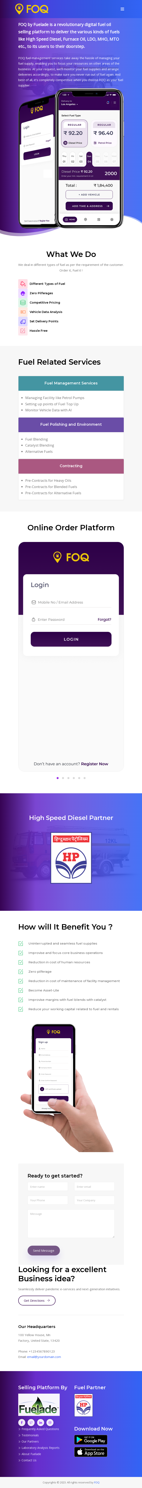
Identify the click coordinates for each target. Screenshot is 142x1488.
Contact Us (27, 1460)
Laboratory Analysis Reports (38, 1448)
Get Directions (37, 1300)
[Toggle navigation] (122, 9)
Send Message (43, 1250)
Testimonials (28, 1435)
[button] (57, 779)
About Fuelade (29, 1454)
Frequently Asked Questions (38, 1429)
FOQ (97, 1482)
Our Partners (28, 1441)
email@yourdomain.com (44, 1357)
